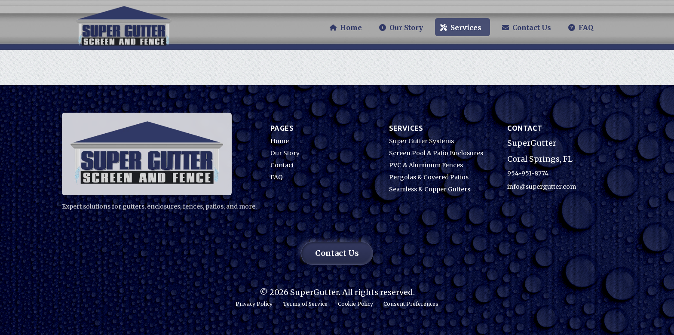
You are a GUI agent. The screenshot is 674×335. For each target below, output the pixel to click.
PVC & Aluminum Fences (426, 165)
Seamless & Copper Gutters (429, 189)
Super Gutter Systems (421, 141)
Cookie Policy (355, 304)
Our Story (285, 153)
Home (279, 141)
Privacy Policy (254, 304)
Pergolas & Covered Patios (429, 177)
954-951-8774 (527, 173)
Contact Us (337, 253)
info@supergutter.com (541, 187)
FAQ (276, 177)
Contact (282, 165)
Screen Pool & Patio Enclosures (436, 153)
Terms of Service (305, 304)
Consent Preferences (410, 304)
